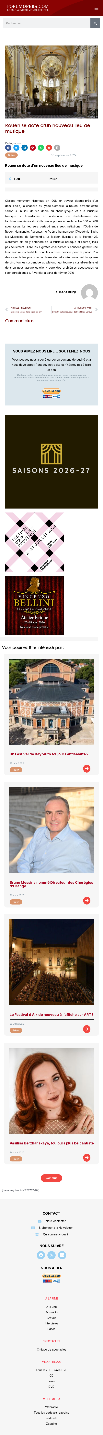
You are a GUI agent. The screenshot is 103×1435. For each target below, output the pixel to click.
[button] (96, 7)
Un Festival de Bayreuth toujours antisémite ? (49, 754)
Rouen (53, 179)
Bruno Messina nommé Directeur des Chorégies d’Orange (51, 884)
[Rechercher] (95, 23)
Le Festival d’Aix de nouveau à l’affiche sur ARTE (52, 1015)
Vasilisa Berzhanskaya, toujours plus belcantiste (52, 1143)
